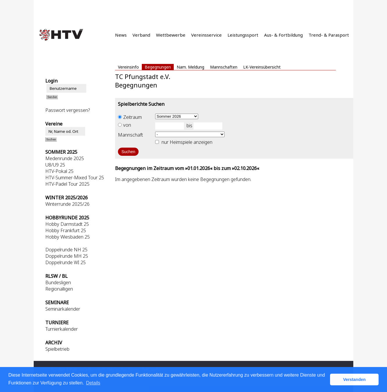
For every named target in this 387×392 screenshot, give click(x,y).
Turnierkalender (61, 329)
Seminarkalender (62, 309)
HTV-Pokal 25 (59, 171)
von (124, 125)
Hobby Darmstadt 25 (67, 224)
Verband (141, 35)
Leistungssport (242, 35)
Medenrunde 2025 (64, 158)
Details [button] (93, 382)
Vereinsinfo (128, 67)
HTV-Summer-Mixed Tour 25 (74, 177)
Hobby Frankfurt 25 (65, 230)
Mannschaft (130, 135)
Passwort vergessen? (67, 110)
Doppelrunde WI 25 (65, 262)
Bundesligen (58, 282)
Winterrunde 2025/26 (67, 204)
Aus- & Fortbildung (283, 35)
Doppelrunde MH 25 (66, 256)
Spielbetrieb (57, 349)
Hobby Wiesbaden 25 (67, 237)
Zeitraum (130, 117)
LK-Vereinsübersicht (262, 67)
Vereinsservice (206, 35)
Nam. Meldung (190, 67)
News (121, 35)
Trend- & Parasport (329, 35)
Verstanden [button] (354, 379)
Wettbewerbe (170, 35)
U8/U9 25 (55, 165)
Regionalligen (59, 289)
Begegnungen (158, 67)
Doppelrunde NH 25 (66, 249)
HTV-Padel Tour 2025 (67, 184)
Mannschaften (223, 67)
